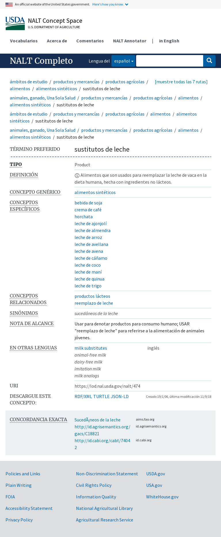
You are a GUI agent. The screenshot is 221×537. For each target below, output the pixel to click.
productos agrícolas (124, 81)
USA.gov (154, 485)
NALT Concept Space (55, 20)
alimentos (20, 88)
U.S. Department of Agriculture (54, 27)
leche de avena (89, 251)
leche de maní (88, 272)
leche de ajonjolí (90, 223)
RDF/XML (83, 396)
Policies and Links (22, 473)
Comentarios (90, 41)
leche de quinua (89, 279)
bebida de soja (88, 203)
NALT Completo (41, 61)
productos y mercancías (76, 81)
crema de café (88, 209)
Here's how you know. (108, 4)
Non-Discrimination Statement (107, 473)
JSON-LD (120, 396)
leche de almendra (92, 230)
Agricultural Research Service (104, 520)
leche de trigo (88, 286)
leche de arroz (88, 237)
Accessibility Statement (29, 508)
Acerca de (57, 41)
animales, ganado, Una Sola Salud (42, 98)
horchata (84, 216)
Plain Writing (18, 485)
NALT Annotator (129, 41)
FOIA (10, 497)
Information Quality (96, 497)
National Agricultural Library (104, 508)
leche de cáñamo (91, 258)
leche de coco (88, 265)
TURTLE (101, 396)
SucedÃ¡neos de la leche (98, 420)
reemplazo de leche (94, 303)
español (120, 60)
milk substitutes (91, 348)
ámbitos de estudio (28, 81)
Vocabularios (24, 41)
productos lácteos (92, 296)
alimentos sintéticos (56, 88)
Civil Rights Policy (93, 485)
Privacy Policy (19, 520)
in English (169, 41)
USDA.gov (155, 473)
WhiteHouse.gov (162, 497)
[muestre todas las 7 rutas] (181, 81)
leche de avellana (91, 244)
